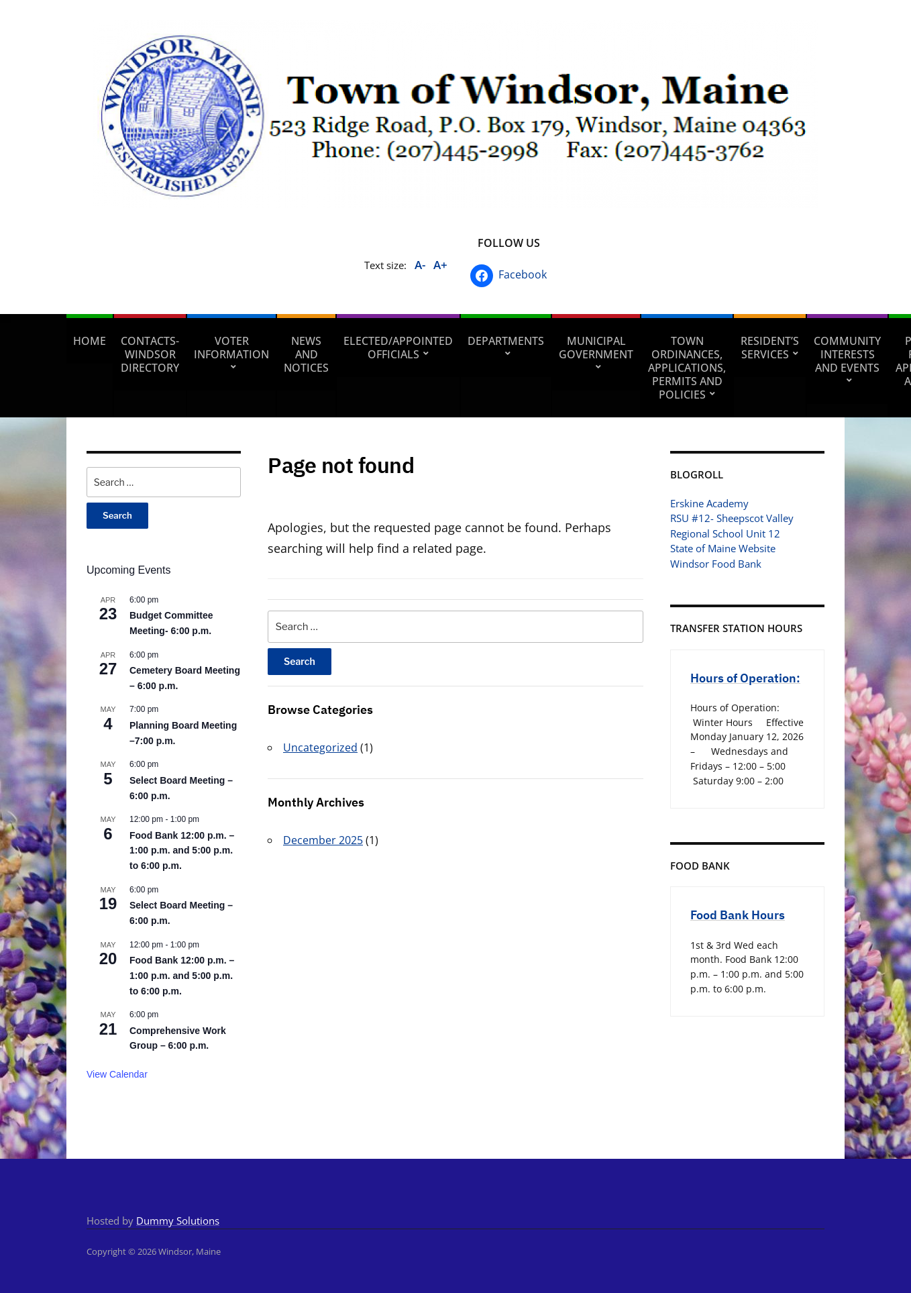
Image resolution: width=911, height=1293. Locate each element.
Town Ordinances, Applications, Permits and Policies (687, 367)
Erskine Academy (709, 503)
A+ (440, 264)
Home (89, 340)
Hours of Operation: (745, 678)
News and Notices (306, 354)
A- (420, 264)
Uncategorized (320, 747)
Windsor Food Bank (715, 563)
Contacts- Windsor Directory (150, 354)
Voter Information (231, 347)
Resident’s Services (770, 347)
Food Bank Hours (737, 915)
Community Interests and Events (847, 354)
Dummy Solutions (177, 1220)
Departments (506, 340)
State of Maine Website (722, 548)
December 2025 (323, 840)
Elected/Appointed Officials (398, 347)
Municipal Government (596, 347)
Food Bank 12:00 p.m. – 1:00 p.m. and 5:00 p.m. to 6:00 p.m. (181, 850)
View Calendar (117, 1074)
